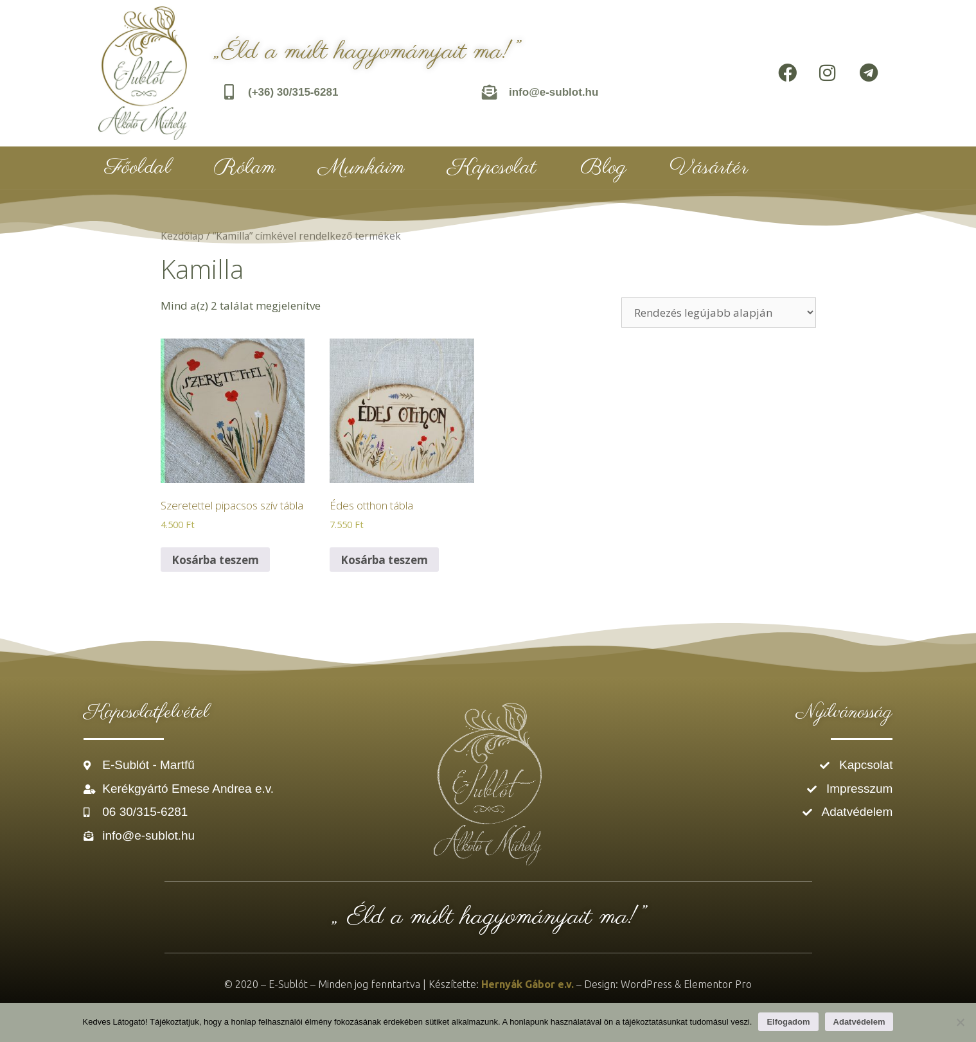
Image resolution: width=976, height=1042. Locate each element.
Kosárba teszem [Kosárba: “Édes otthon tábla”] (384, 559)
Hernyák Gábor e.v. (527, 984)
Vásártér (709, 167)
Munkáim (361, 167)
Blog (603, 167)
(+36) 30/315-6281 (293, 92)
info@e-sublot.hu (553, 92)
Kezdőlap (182, 236)
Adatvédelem (859, 1022)
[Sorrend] (718, 312)
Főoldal (138, 167)
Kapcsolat (492, 167)
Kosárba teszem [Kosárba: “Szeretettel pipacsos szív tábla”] (215, 559)
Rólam (245, 167)
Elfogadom (788, 1022)
